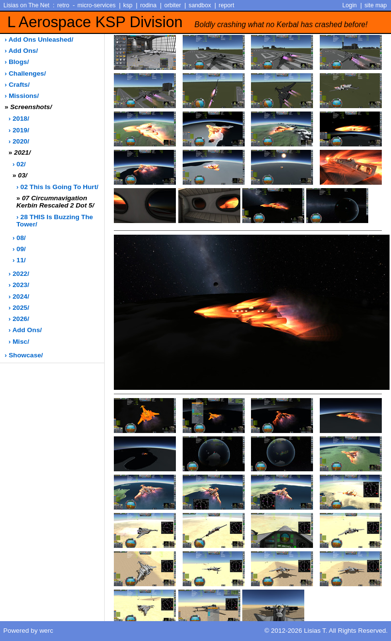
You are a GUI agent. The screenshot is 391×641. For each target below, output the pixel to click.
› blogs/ (17, 61)
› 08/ (19, 237)
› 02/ (19, 164)
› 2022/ (19, 273)
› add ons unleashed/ (39, 39)
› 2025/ (19, 307)
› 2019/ (19, 130)
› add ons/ (21, 50)
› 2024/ (19, 296)
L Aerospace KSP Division (187, 22)
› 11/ (19, 260)
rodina (148, 5)
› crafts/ (17, 84)
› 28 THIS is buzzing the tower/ (54, 220)
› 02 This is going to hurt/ (57, 187)
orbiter (172, 5)
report (226, 5)
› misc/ (19, 341)
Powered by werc (28, 630)
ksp (127, 5)
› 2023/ (19, 284)
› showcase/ (24, 355)
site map (375, 5)
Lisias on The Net (26, 5)
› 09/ (19, 249)
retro (63, 5)
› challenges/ (25, 73)
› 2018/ (19, 118)
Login (350, 5)
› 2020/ (19, 141)
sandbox (199, 5)
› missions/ (22, 95)
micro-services (97, 5)
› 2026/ (19, 318)
